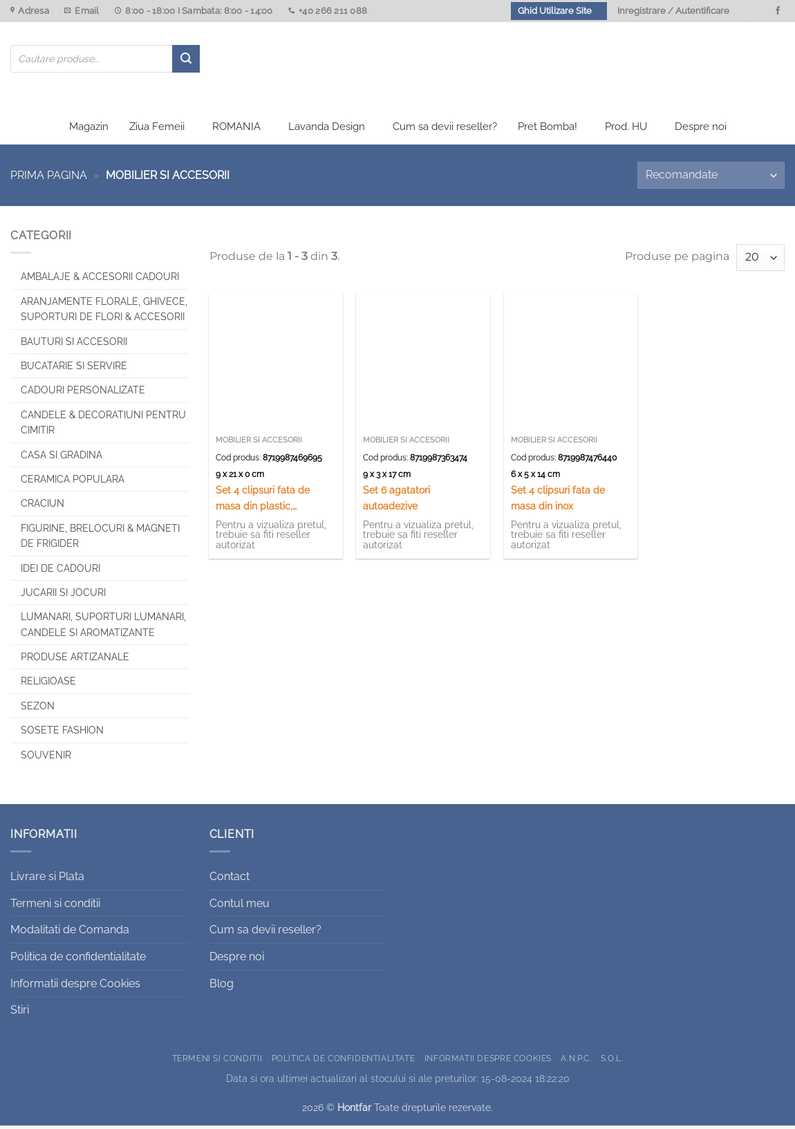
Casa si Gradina (61, 457)
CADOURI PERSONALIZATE (83, 393)
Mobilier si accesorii (259, 442)
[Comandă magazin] (711, 178)
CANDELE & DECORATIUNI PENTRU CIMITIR (103, 425)
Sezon (38, 708)
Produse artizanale (75, 660)
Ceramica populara (72, 482)
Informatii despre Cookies (75, 986)
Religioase (48, 684)
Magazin (89, 130)
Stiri (19, 1013)
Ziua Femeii (157, 130)
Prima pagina (48, 178)
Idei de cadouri (60, 571)
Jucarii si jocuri (63, 595)
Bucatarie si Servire (74, 369)
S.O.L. (612, 1061)
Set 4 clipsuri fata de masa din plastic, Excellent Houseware (263, 502)
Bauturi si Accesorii (74, 344)
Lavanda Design (326, 130)
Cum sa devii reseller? (445, 130)
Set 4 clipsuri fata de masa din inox (558, 501)
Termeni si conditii (55, 906)
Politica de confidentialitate (78, 960)
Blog (221, 986)
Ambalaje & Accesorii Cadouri (100, 280)
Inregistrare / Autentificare (673, 11)
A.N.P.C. (576, 1061)
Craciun (42, 506)
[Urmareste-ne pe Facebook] (778, 11)
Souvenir (46, 757)
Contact (229, 879)
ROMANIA (236, 130)
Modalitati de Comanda (69, 933)
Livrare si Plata (47, 879)
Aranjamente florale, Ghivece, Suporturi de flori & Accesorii (104, 312)
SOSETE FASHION (62, 733)
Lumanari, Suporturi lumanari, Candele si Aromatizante (103, 628)
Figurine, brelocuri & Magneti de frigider (100, 538)
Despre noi (701, 130)
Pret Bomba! (547, 130)
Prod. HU (626, 130)
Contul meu (239, 906)
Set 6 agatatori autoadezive (396, 501)
